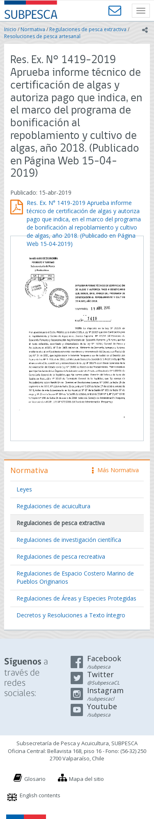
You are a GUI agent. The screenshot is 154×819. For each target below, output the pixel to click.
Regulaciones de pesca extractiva (87, 29)
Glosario (35, 779)
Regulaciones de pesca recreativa (60, 556)
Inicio (10, 29)
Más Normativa (115, 470)
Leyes (24, 489)
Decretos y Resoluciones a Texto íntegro (70, 615)
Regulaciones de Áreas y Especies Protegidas (76, 598)
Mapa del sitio (86, 779)
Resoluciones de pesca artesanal (42, 36)
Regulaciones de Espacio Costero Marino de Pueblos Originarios (75, 577)
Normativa (33, 29)
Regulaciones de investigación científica (68, 540)
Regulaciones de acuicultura (53, 506)
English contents (40, 795)
